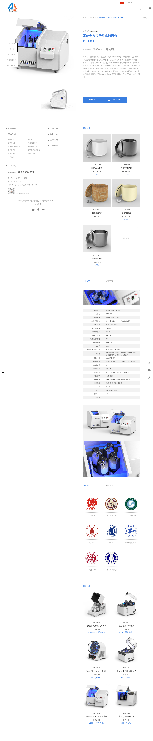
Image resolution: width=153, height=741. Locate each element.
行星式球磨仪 (11, 60)
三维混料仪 (11, 157)
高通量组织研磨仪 (34, 150)
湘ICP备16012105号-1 (49, 201)
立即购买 (91, 100)
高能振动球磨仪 (33, 146)
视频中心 (54, 134)
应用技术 (54, 140)
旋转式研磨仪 (32, 153)
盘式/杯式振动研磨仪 (14, 146)
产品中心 (12, 128)
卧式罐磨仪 (11, 43)
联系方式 (12, 166)
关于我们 (54, 146)
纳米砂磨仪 (11, 153)
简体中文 (126, 3)
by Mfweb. (38, 204)
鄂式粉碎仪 (11, 54)
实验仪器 (12, 134)
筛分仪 (11, 49)
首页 (85, 18)
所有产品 (92, 18)
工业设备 (54, 128)
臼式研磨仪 (11, 150)
